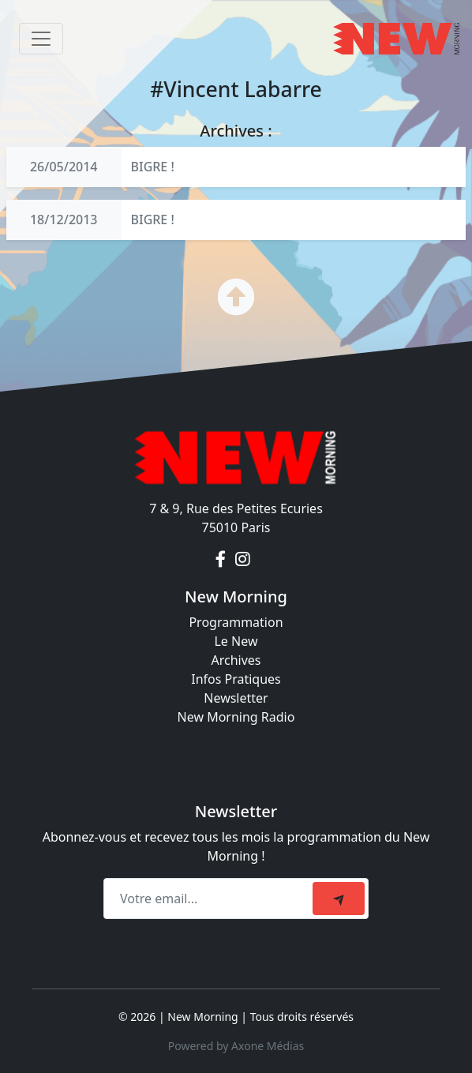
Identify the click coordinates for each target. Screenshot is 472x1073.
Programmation (236, 622)
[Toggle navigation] (41, 38)
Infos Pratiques (236, 679)
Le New (235, 641)
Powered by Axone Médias (236, 1045)
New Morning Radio (236, 717)
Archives (235, 660)
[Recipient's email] (210, 898)
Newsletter (236, 698)
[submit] (339, 898)
